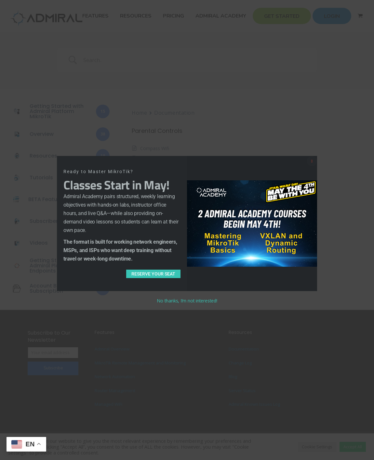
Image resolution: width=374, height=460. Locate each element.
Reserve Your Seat (153, 273)
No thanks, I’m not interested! (187, 301)
